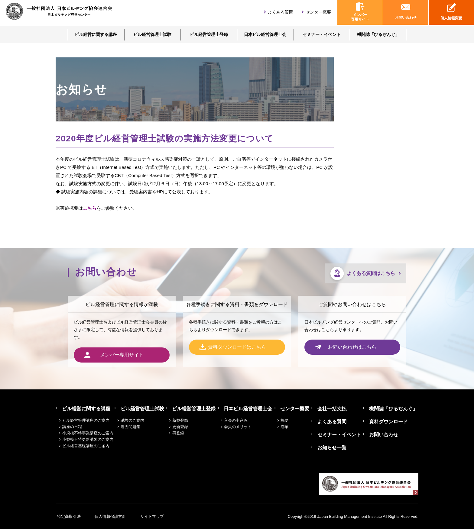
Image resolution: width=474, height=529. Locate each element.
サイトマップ (164, 516)
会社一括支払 (332, 408)
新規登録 (184, 420)
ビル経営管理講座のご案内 (85, 420)
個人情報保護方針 (115, 516)
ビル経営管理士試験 (152, 34)
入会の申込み (239, 420)
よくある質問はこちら (371, 273)
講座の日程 (72, 426)
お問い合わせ (406, 13)
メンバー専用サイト (360, 12)
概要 (288, 420)
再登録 (182, 433)
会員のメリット (241, 426)
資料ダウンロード (389, 421)
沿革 (288, 426)
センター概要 (318, 13)
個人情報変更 (451, 12)
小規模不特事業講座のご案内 (87, 433)
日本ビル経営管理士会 (265, 34)
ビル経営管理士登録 (209, 34)
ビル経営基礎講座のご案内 (85, 446)
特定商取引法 (67, 516)
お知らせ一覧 (332, 447)
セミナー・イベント (322, 34)
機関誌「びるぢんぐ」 (378, 34)
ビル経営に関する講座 (96, 34)
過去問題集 (134, 426)
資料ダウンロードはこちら (237, 347)
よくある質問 (280, 13)
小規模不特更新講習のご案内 (87, 439)
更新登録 (184, 426)
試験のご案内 (136, 420)
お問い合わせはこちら (352, 347)
